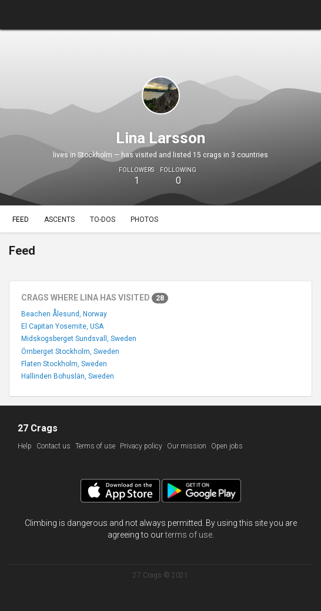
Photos (144, 219)
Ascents (59, 219)
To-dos (102, 219)
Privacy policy (141, 446)
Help (25, 446)
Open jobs (227, 446)
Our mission (186, 446)
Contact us (53, 446)
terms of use (188, 534)
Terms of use (95, 446)
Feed (20, 219)
